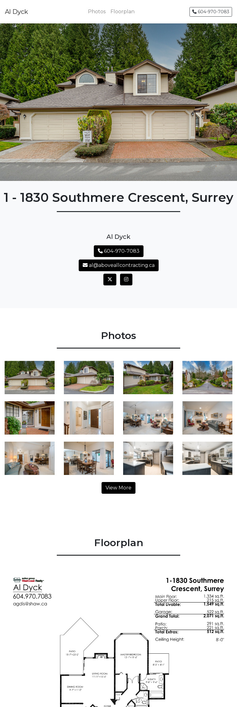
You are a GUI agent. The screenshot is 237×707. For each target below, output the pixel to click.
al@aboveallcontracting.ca (119, 265)
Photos (97, 11)
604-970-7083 (210, 11)
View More (118, 488)
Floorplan (122, 11)
